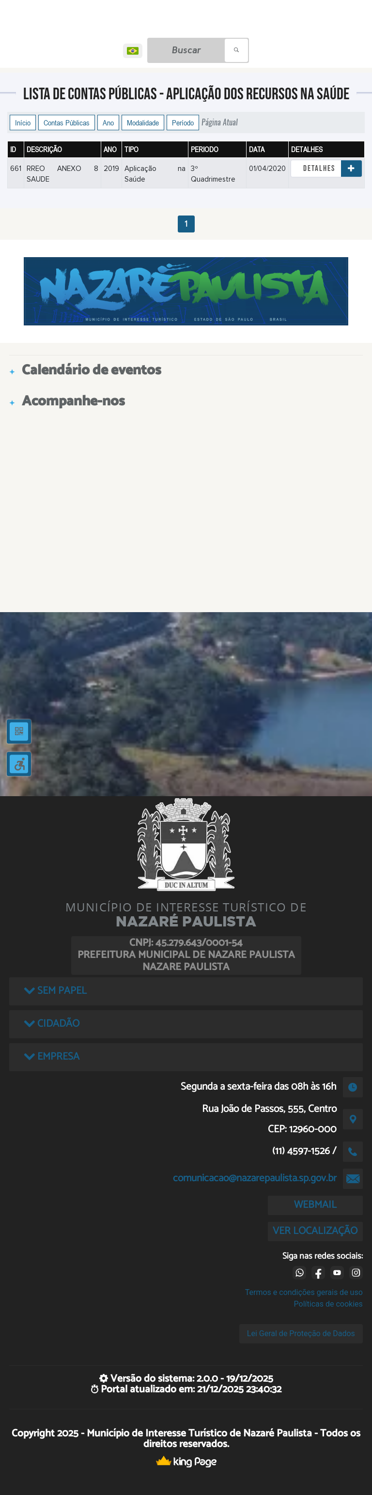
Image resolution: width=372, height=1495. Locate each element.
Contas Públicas (67, 122)
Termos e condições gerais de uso (304, 1292)
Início (23, 122)
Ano (108, 122)
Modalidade (143, 122)
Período (183, 122)
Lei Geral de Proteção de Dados (301, 1333)
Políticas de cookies (328, 1304)
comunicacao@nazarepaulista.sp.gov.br (255, 1178)
